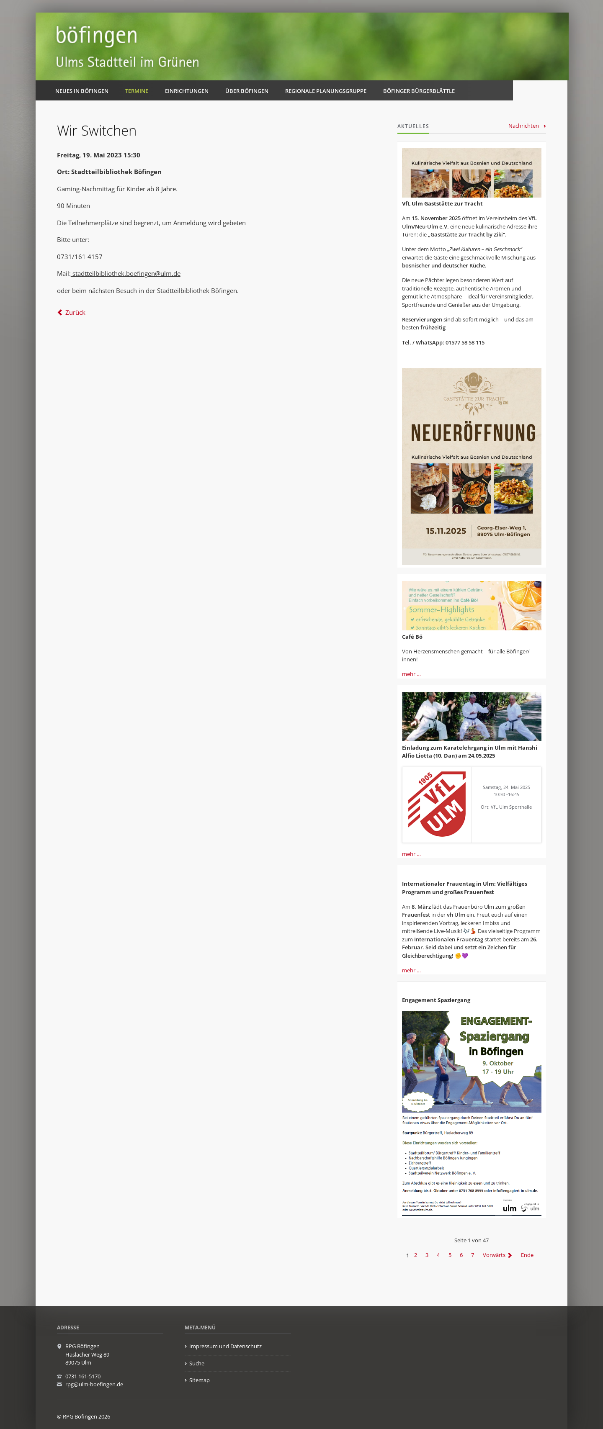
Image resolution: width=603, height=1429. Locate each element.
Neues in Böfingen (81, 91)
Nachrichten (523, 125)
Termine (136, 91)
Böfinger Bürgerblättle (419, 91)
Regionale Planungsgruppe (325, 91)
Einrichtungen (187, 91)
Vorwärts (494, 1255)
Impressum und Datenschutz (225, 1346)
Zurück (75, 312)
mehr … (411, 674)
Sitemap (199, 1380)
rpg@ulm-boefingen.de (94, 1384)
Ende (527, 1255)
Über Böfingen (246, 91)
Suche (196, 1363)
